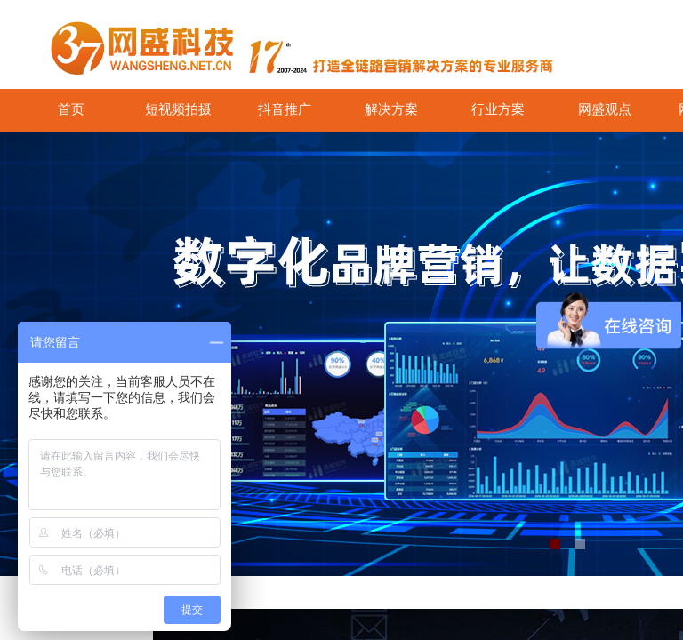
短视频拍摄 (178, 109)
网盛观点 (604, 109)
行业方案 (498, 109)
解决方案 (391, 109)
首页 (71, 109)
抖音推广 (284, 109)
